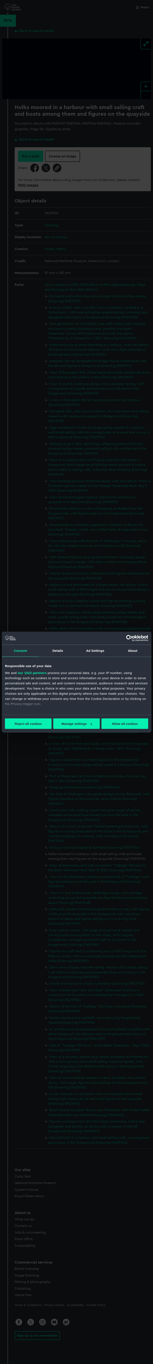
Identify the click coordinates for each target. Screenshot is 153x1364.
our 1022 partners (32, 672)
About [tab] (132, 650)
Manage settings (76, 724)
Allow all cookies (125, 724)
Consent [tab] (20, 650)
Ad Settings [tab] (95, 650)
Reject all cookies (28, 724)
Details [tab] (58, 650)
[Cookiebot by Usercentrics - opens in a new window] (129, 638)
